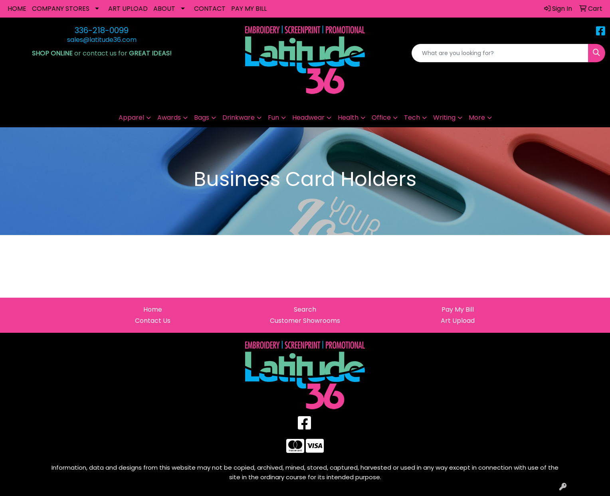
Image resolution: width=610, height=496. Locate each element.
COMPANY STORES (60, 8)
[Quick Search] (500, 53)
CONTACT (210, 8)
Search (305, 309)
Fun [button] (273, 117)
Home (152, 309)
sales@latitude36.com (102, 39)
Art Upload (458, 320)
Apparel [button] (131, 117)
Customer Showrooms (305, 320)
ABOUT (164, 8)
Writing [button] (444, 117)
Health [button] (348, 117)
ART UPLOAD (128, 8)
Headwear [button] (308, 117)
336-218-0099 (102, 30)
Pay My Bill (458, 309)
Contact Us (152, 320)
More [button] (477, 117)
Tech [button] (412, 117)
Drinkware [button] (238, 117)
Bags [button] (201, 117)
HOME (17, 8)
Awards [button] (169, 117)
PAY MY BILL (249, 8)
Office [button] (381, 117)
